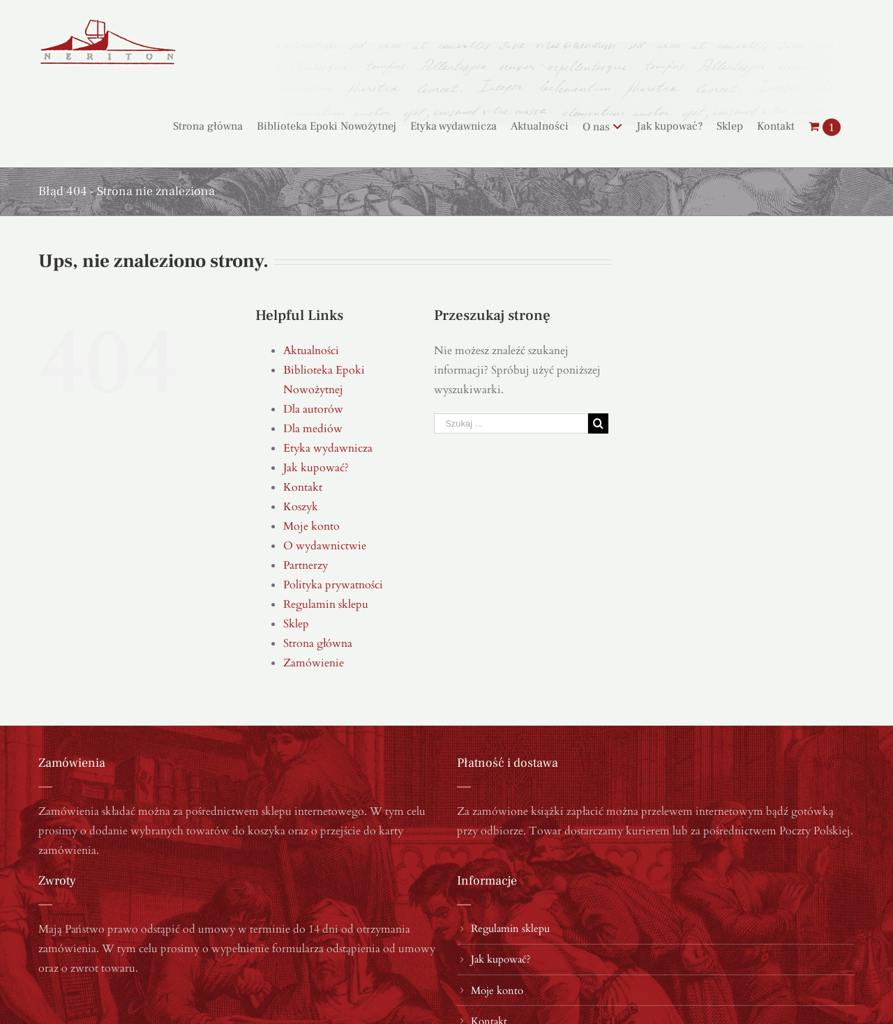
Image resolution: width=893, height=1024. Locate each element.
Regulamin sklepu (325, 604)
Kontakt (302, 487)
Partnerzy (305, 565)
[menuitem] (215, 125)
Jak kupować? (316, 467)
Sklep (296, 624)
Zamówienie (313, 663)
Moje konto (311, 526)
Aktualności (311, 350)
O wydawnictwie (324, 545)
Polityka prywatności (333, 585)
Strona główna (317, 643)
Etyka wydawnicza (328, 448)
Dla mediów (313, 428)
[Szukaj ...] (511, 423)
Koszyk (300, 506)
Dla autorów (313, 409)
